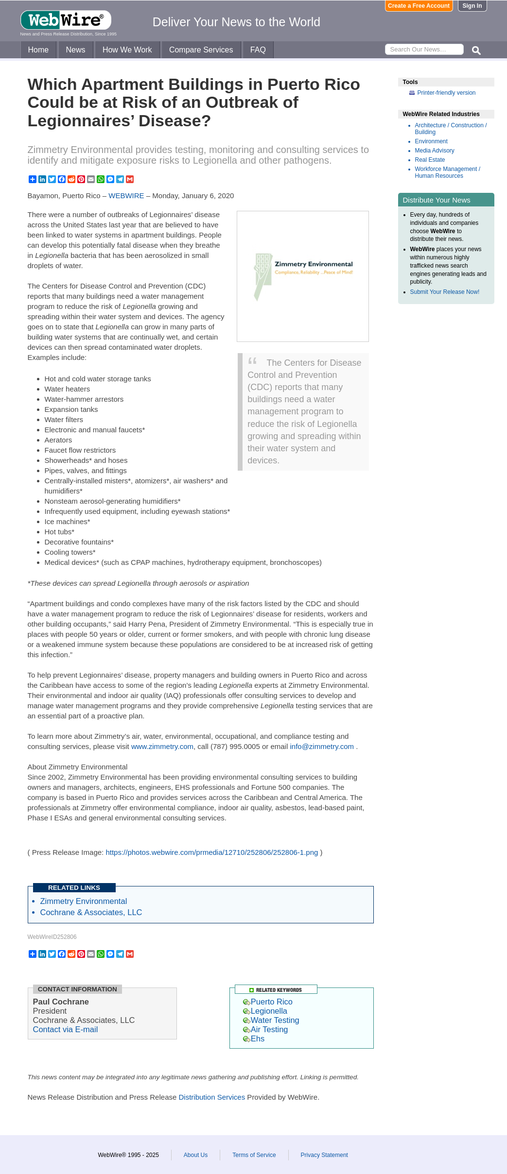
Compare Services (201, 50)
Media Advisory (435, 150)
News (76, 50)
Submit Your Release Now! (445, 292)
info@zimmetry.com (322, 746)
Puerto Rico (268, 1001)
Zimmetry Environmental (83, 901)
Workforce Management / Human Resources (448, 172)
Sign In (472, 5)
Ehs (253, 1038)
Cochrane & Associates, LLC (91, 912)
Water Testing (271, 1020)
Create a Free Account (419, 5)
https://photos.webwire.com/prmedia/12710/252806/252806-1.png (211, 852)
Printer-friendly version (447, 92)
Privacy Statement (324, 1155)
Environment (431, 141)
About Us (196, 1155)
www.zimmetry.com (162, 746)
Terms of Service (254, 1155)
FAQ (258, 50)
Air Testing (265, 1029)
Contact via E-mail (65, 1029)
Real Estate (430, 159)
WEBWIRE (126, 195)
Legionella (265, 1010)
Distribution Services (211, 1097)
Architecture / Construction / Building (451, 129)
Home (38, 50)
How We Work (127, 50)
